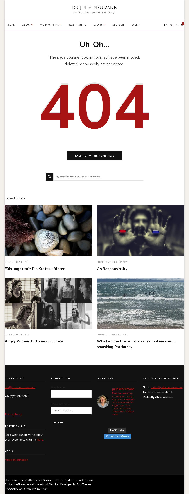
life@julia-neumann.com (20, 387)
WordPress (25, 488)
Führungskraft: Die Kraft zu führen (35, 268)
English (136, 25)
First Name (58, 387)
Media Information (16, 460)
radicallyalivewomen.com (167, 387)
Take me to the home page (95, 155)
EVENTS (98, 25)
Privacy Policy (13, 414)
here (40, 439)
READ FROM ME (77, 25)
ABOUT (26, 25)
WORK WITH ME (49, 25)
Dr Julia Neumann (94, 7)
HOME (11, 25)
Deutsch (118, 25)
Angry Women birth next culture (34, 341)
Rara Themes (84, 484)
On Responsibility (112, 268)
